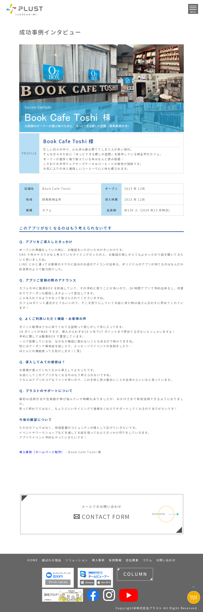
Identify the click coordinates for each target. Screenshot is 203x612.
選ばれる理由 (51, 560)
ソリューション (76, 560)
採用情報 (115, 560)
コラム (147, 560)
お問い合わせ (166, 560)
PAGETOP (194, 597)
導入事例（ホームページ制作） (41, 452)
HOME (32, 560)
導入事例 (98, 560)
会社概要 (132, 560)
